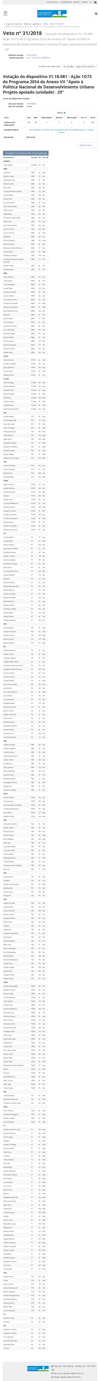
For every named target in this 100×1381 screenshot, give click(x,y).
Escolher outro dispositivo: (50, 66)
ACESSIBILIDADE (66, 2)
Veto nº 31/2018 (56, 24)
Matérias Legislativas (32, 24)
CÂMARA (84, 2)
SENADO (76, 2)
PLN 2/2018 (31, 55)
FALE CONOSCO (53, 2)
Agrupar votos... (87, 145)
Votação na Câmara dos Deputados (24, 153)
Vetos (45, 24)
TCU (90, 2)
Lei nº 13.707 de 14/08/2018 (38, 57)
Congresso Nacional (13, 24)
